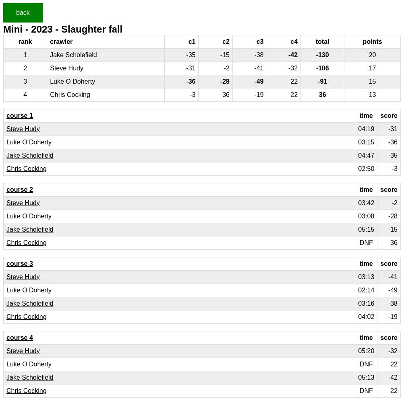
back (23, 12)
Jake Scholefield (30, 155)
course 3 (19, 263)
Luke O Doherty (29, 142)
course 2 (19, 189)
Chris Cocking (26, 168)
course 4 (19, 337)
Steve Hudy (23, 128)
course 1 (19, 115)
